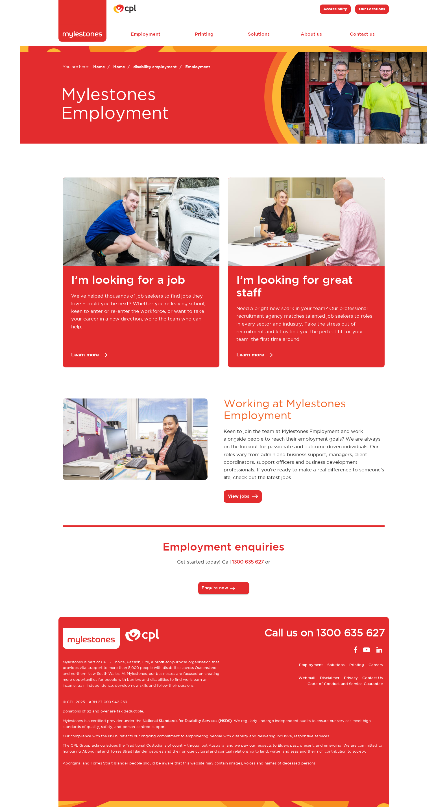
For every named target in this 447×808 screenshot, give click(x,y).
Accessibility (335, 9)
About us (311, 34)
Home (99, 67)
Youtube (366, 650)
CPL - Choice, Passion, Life (125, 662)
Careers (375, 666)
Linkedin (379, 650)
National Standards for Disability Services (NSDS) (187, 721)
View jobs (242, 497)
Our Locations (372, 9)
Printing (204, 34)
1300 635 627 (248, 563)
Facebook (354, 650)
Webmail (306, 678)
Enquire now (215, 588)
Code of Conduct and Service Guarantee (345, 684)
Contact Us (372, 678)
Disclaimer (329, 678)
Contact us (362, 34)
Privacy (351, 678)
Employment (145, 34)
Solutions (259, 34)
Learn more (89, 355)
